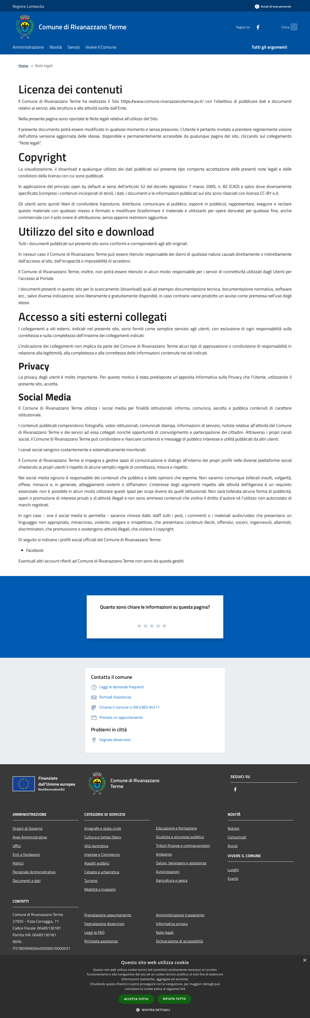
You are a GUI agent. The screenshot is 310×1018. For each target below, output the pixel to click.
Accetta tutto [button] (136, 999)
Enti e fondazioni (26, 854)
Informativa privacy (172, 924)
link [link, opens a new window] (182, 989)
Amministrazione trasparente (180, 915)
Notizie (233, 828)
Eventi (233, 878)
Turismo (90, 880)
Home (23, 65)
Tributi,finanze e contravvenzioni (183, 845)
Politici (18, 863)
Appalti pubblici (96, 863)
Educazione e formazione (176, 828)
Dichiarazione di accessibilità (179, 941)
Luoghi (233, 870)
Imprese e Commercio (102, 854)
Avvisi (233, 846)
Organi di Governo (27, 828)
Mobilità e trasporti (100, 889)
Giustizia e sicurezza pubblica (180, 837)
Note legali (165, 932)
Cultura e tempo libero (102, 837)
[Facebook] (248, 26)
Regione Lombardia (28, 6)
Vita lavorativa (96, 846)
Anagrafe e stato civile (102, 828)
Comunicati (237, 837)
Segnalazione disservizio (104, 924)
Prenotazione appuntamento (107, 915)
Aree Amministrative (30, 837)
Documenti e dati (27, 880)
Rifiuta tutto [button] (174, 999)
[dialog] (155, 986)
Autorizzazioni (167, 872)
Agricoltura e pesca (171, 880)
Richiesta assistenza (101, 941)
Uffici (17, 846)
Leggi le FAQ (94, 932)
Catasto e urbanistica (101, 872)
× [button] (304, 960)
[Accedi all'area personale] (272, 6)
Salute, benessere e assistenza (181, 863)
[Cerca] (291, 27)
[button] (155, 1009)
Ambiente (164, 854)
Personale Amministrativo (34, 872)
